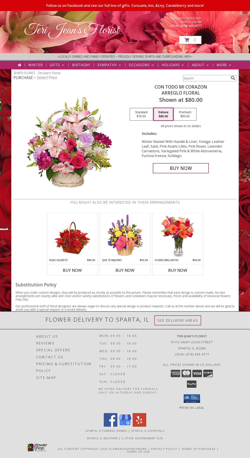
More (224, 65)
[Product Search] (206, 78)
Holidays (173, 65)
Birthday (81, 65)
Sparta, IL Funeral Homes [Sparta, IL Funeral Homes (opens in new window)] (106, 430)
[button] (190, 40)
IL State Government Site (142, 438)
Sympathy (109, 65)
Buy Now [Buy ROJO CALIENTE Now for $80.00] (72, 270)
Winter (35, 65)
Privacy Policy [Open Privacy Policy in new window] (164, 449)
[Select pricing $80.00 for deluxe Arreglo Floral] (163, 114)
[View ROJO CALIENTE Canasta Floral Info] (72, 235)
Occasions (142, 65)
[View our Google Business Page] (125, 425)
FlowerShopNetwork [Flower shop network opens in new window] (128, 449)
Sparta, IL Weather (102, 438)
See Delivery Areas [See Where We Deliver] (178, 320)
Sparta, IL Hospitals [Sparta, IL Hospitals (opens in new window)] (148, 430)
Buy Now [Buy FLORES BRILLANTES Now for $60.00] (177, 270)
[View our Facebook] (110, 425)
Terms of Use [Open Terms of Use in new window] (138, 451)
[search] (233, 78)
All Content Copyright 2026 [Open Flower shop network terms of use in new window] (83, 449)
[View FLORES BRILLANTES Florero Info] (178, 235)
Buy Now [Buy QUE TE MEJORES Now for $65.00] (125, 270)
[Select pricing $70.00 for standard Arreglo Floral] (141, 114)
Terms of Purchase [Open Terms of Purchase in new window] (198, 449)
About (201, 65)
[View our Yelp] (139, 425)
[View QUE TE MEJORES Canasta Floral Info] (125, 235)
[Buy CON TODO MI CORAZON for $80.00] (181, 168)
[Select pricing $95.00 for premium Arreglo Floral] (185, 114)
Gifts (57, 65)
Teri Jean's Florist (71, 30)
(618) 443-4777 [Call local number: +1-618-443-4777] (191, 26)
